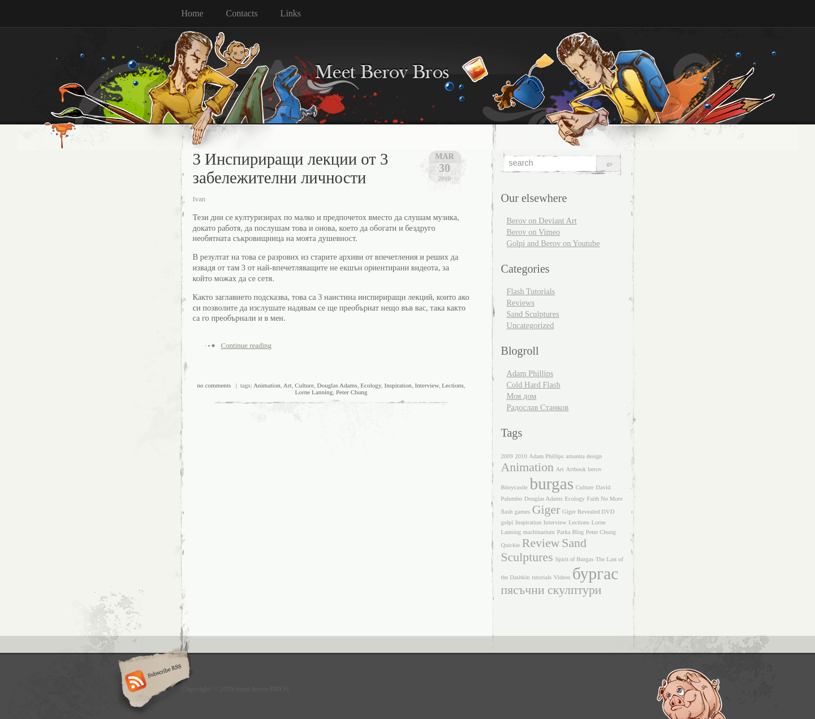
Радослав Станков (538, 407)
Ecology (370, 385)
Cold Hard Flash (533, 384)
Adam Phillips (530, 373)
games (522, 512)
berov (595, 469)
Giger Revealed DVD (588, 512)
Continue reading (246, 345)
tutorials (541, 577)
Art (287, 385)
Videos (562, 577)
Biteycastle (514, 487)
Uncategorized (530, 325)
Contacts (242, 13)
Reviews (521, 302)
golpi (507, 522)
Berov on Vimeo (533, 231)
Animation (267, 385)
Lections (453, 385)
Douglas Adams (337, 385)
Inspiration (397, 385)
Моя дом (522, 396)
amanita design (584, 456)
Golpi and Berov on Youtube (553, 243)
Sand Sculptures (533, 313)
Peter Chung (352, 392)
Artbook (576, 469)
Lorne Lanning (314, 392)
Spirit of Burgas (574, 559)
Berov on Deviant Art (542, 220)
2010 (521, 456)
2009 (507, 456)
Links (291, 13)
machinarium (539, 532)
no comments (214, 385)
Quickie (510, 545)
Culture (304, 385)
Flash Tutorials (531, 291)
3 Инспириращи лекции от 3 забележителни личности (291, 168)
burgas (551, 484)
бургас (595, 574)
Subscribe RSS (152, 682)
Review (541, 543)
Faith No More (605, 499)
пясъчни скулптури (551, 590)
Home (193, 13)
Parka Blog (570, 532)
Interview (426, 385)
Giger (546, 509)
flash (507, 512)
